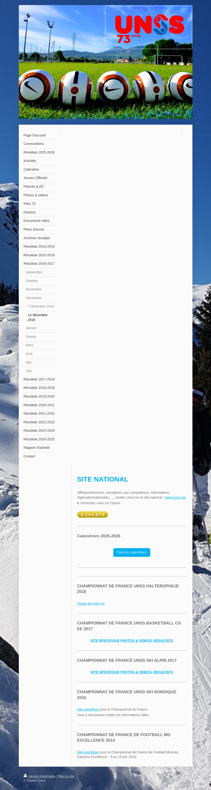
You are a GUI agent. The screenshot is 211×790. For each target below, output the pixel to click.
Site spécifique (88, 709)
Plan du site (66, 776)
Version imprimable (40, 776)
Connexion (179, 776)
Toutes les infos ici (91, 603)
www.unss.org (175, 497)
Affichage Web (177, 780)
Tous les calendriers (132, 552)
